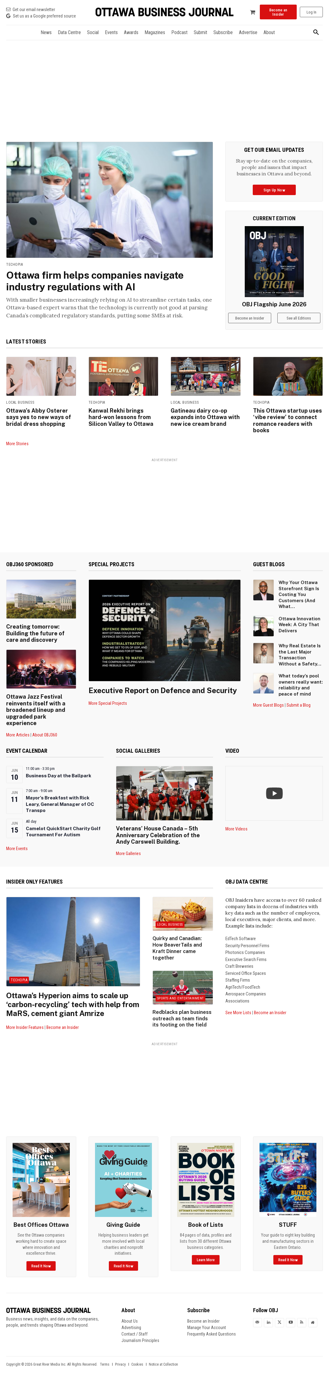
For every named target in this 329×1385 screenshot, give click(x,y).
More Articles (18, 734)
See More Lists (238, 1012)
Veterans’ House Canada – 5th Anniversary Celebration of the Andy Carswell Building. (158, 835)
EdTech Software (240, 938)
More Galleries (128, 853)
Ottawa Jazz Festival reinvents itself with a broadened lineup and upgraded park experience (35, 709)
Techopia (14, 264)
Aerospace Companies (245, 994)
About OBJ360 (44, 734)
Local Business (20, 402)
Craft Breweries (239, 966)
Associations (237, 1001)
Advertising (131, 1327)
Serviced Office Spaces (245, 973)
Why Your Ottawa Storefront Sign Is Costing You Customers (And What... (299, 594)
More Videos (236, 828)
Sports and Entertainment (180, 998)
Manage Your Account (206, 1327)
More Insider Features (25, 1027)
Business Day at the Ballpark (58, 775)
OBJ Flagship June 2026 (274, 304)
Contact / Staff (134, 1334)
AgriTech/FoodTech (242, 987)
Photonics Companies (245, 952)
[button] (316, 32)
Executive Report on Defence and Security (163, 690)
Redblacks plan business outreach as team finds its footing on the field (182, 1018)
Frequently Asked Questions (211, 1334)
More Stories (17, 443)
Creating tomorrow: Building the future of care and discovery (35, 633)
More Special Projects (108, 703)
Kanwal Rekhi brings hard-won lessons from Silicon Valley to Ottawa (121, 417)
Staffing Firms (237, 980)
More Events (17, 848)
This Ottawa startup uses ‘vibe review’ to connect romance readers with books (287, 420)
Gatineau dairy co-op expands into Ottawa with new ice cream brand (205, 417)
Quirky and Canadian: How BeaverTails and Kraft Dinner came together (177, 948)
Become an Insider (62, 1027)
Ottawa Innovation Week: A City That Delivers (299, 624)
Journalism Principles (140, 1340)
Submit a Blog (299, 705)
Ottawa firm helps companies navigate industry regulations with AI (95, 280)
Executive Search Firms (246, 959)
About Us (129, 1321)
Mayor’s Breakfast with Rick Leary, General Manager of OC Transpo (60, 804)
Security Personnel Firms (247, 945)
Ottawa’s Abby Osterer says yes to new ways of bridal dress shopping (38, 417)
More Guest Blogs (268, 705)
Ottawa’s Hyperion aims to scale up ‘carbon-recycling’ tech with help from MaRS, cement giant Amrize (72, 1004)
